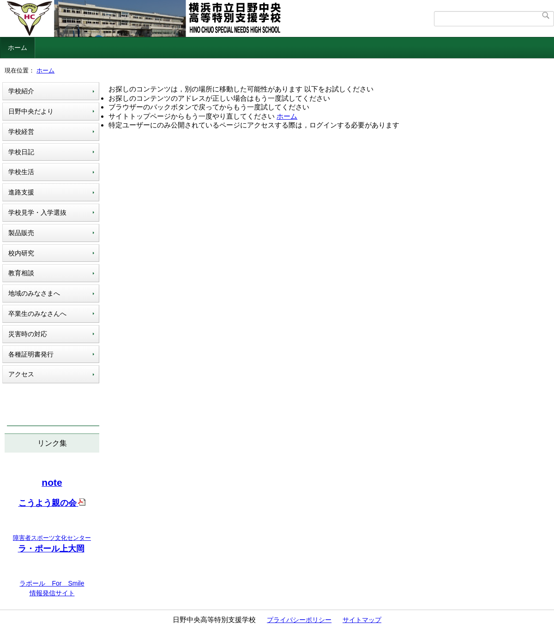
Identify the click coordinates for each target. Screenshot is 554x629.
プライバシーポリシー (299, 619)
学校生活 (21, 171)
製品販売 (21, 232)
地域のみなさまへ (34, 293)
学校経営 (21, 131)
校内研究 (21, 253)
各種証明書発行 (31, 354)
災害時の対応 (27, 334)
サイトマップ (362, 619)
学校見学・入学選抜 (37, 212)
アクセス (21, 374)
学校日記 (21, 152)
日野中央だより (31, 111)
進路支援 (21, 192)
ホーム (17, 47)
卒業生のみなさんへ (37, 313)
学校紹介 (21, 91)
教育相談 (21, 273)
